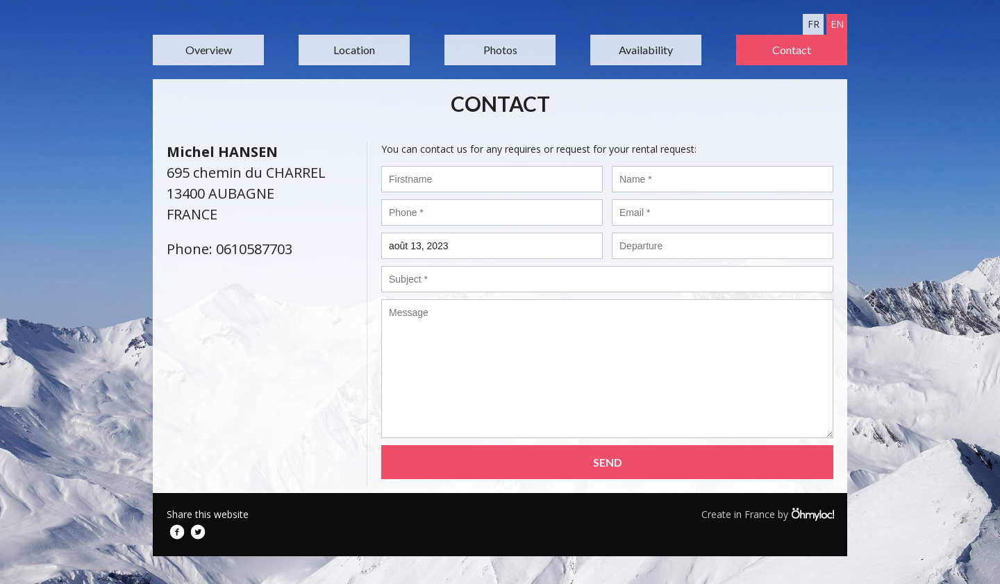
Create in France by (767, 514)
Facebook (177, 532)
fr (813, 24)
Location (354, 49)
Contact (791, 49)
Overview (208, 49)
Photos (500, 49)
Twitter (198, 532)
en (837, 24)
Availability (646, 49)
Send (607, 462)
